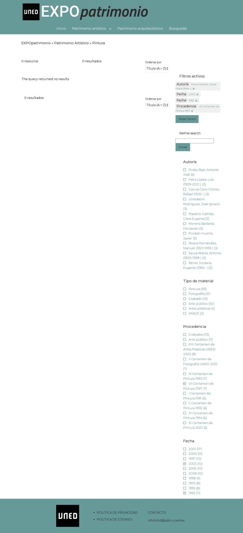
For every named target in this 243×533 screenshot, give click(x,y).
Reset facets (187, 119)
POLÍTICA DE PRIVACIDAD (117, 512)
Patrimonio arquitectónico (140, 28)
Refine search (189, 133)
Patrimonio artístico (89, 28)
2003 (192, 94)
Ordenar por (153, 62)
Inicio (61, 28)
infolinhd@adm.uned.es (166, 520)
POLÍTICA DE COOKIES (114, 519)
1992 (191, 100)
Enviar (183, 147)
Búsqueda (178, 28)
